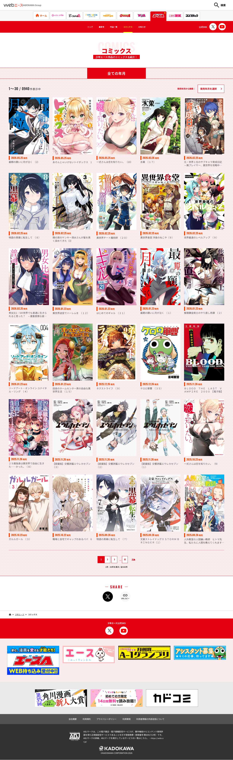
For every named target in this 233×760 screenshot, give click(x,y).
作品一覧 (112, 27)
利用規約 (87, 719)
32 (122, 560)
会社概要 (73, 719)
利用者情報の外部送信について (150, 719)
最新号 (96, 27)
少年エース (19, 614)
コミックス (131, 27)
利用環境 (127, 719)
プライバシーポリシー (106, 719)
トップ (81, 27)
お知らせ (150, 27)
